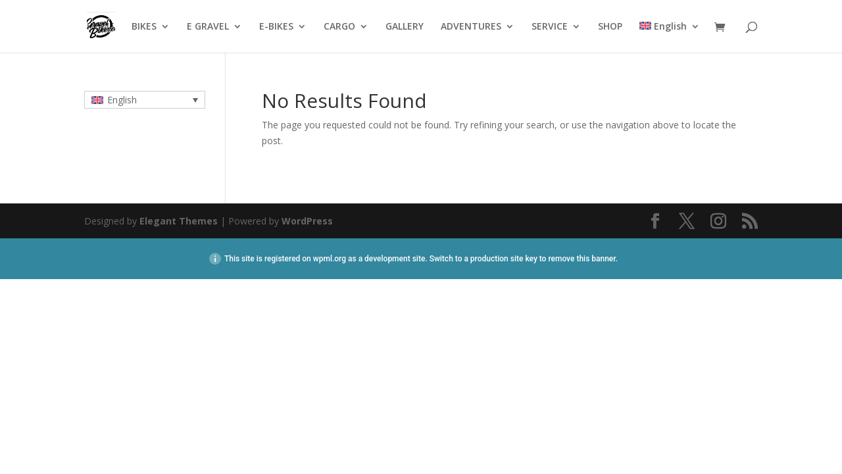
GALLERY (404, 27)
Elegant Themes (178, 221)
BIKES (144, 27)
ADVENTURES (471, 27)
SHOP (610, 27)
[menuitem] (669, 37)
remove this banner (581, 258)
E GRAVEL (208, 27)
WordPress (307, 221)
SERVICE (550, 27)
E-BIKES (276, 27)
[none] (144, 100)
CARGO (339, 27)
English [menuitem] (122, 99)
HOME (100, 27)
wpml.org (329, 258)
